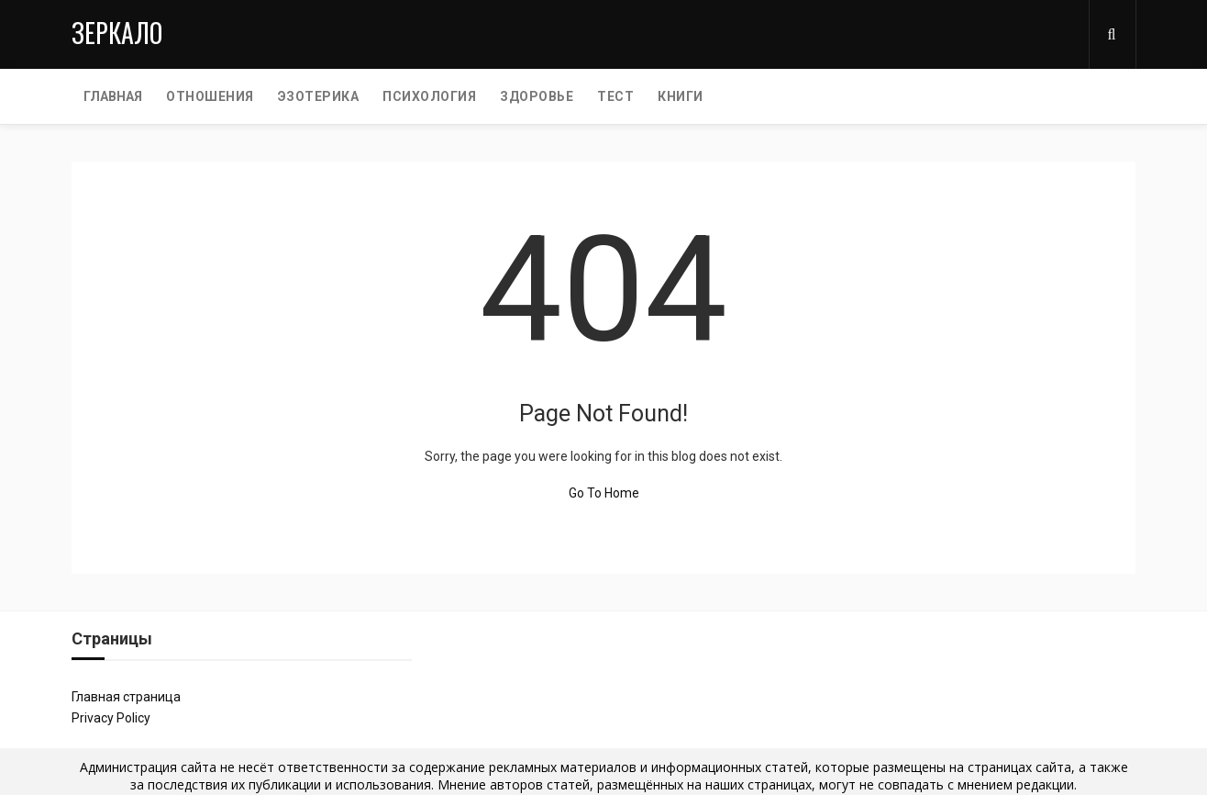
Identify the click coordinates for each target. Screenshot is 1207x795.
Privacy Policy (111, 718)
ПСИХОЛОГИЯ (429, 96)
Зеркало (117, 32)
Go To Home (604, 493)
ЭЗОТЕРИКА (319, 96)
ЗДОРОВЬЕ (536, 96)
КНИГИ (680, 96)
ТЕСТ (615, 96)
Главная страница (126, 696)
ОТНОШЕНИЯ (210, 96)
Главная (112, 96)
